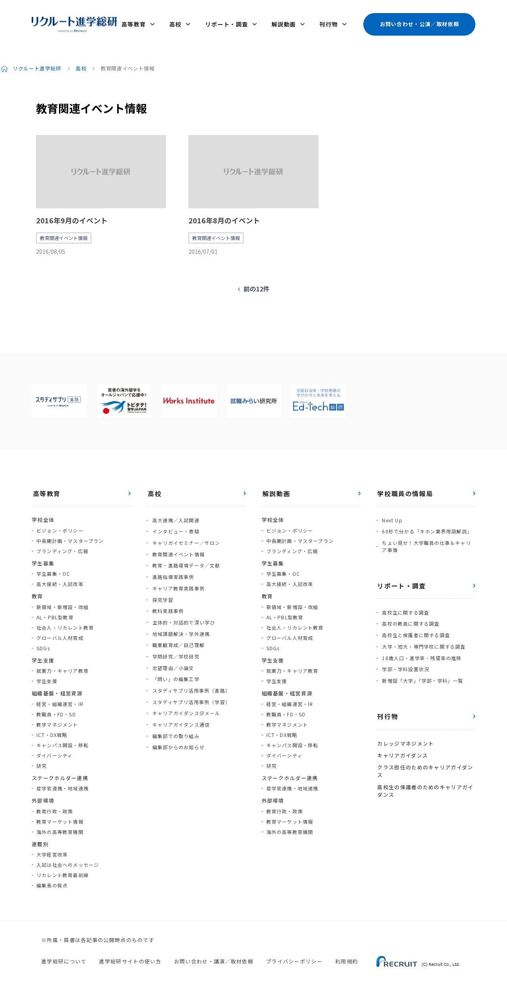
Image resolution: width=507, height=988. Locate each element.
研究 (41, 758)
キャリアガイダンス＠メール (185, 687)
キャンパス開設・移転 (62, 737)
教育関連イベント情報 (63, 230)
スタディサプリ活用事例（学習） (190, 677)
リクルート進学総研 (37, 61)
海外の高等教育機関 (60, 824)
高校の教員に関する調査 (410, 611)
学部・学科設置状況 (404, 652)
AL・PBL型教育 (55, 609)
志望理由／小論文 (172, 646)
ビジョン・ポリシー (60, 523)
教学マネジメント (57, 717)
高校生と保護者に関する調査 (415, 622)
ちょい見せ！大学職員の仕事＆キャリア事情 (428, 536)
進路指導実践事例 (172, 563)
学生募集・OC (53, 566)
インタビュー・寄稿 (174, 522)
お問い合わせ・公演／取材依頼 (419, 20)
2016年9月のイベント (72, 212)
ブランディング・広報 (62, 543)
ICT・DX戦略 (52, 727)
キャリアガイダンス (401, 735)
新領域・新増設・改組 (62, 599)
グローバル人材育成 (60, 630)
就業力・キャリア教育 (62, 663)
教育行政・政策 (54, 803)
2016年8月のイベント (224, 212)
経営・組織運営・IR (60, 696)
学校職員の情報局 (404, 486)
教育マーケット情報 (60, 814)
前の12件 (256, 281)
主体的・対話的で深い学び (182, 605)
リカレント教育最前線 (62, 867)
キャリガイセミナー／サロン (185, 532)
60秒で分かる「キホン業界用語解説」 (426, 522)
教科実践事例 (166, 594)
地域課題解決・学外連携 (180, 615)
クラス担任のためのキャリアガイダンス (424, 750)
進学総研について (63, 954)
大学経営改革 (52, 847)
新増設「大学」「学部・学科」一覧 (421, 663)
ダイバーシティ (54, 747)
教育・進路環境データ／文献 (185, 553)
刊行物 (328, 21)
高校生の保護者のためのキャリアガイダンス (424, 769)
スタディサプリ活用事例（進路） (190, 666)
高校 (179, 21)
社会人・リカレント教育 (65, 620)
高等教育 (139, 21)
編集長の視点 (52, 878)
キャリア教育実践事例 (177, 574)
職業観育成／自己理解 (177, 625)
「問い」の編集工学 (174, 656)
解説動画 (285, 21)
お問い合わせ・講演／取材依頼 (213, 954)
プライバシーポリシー (294, 954)
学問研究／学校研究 (174, 635)
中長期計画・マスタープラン (70, 533)
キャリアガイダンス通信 (180, 697)
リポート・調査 (229, 21)
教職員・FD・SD (56, 706)
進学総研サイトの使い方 (130, 954)
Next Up (391, 512)
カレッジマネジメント (404, 725)
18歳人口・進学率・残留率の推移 (421, 642)
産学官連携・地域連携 (62, 781)
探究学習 (161, 584)
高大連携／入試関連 (174, 512)
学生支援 (46, 673)
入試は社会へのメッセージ (67, 857)
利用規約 (346, 954)
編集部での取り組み (174, 707)
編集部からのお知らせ (177, 718)
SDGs (43, 640)
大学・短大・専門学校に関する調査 (423, 632)
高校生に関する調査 (404, 601)
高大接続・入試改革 (60, 576)
